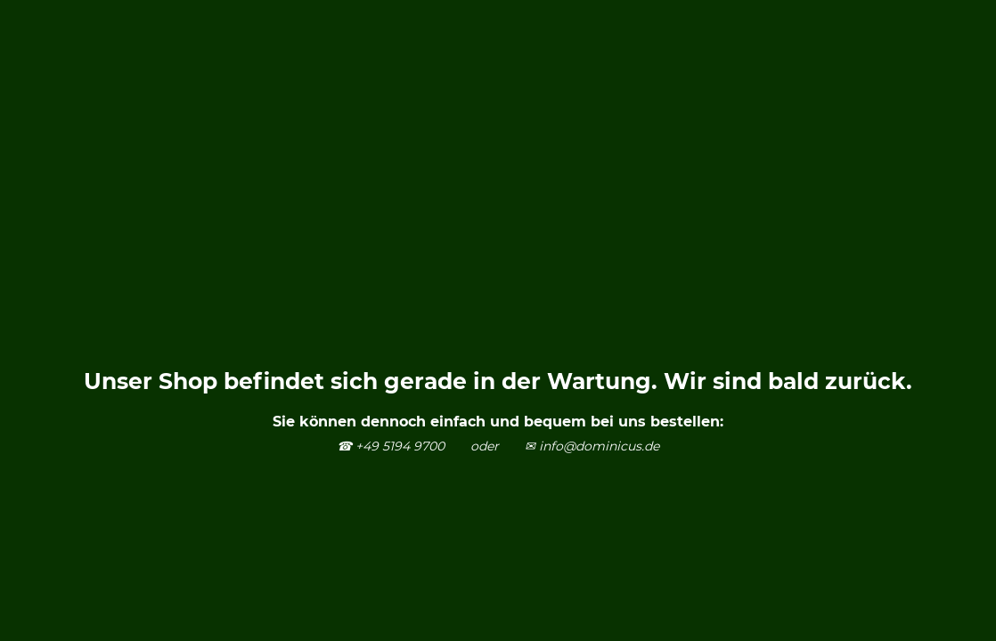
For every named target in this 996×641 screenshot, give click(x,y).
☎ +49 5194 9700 (391, 446)
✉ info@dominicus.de (592, 446)
